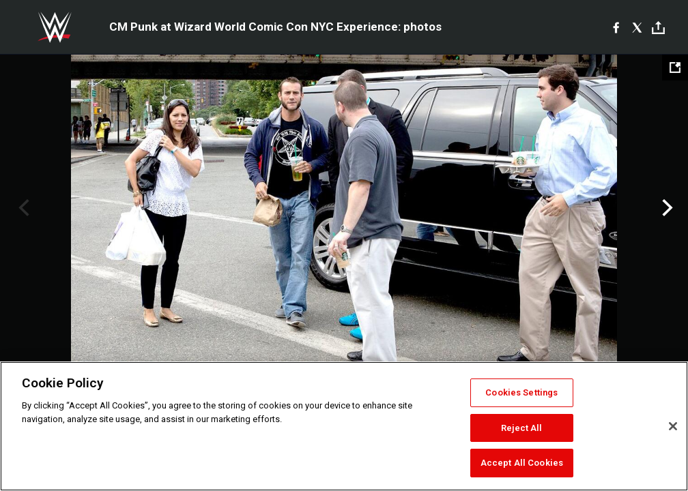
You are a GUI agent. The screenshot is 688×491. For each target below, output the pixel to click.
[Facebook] (616, 27)
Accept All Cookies (522, 463)
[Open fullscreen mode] (675, 67)
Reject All (521, 428)
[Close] (673, 426)
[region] (344, 426)
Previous (22, 208)
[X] (637, 27)
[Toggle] (658, 27)
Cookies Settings (521, 392)
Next (666, 208)
